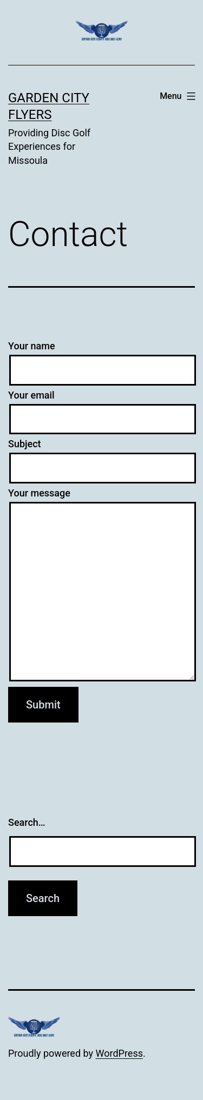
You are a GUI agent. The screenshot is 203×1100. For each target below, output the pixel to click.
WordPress (119, 1053)
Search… (26, 822)
